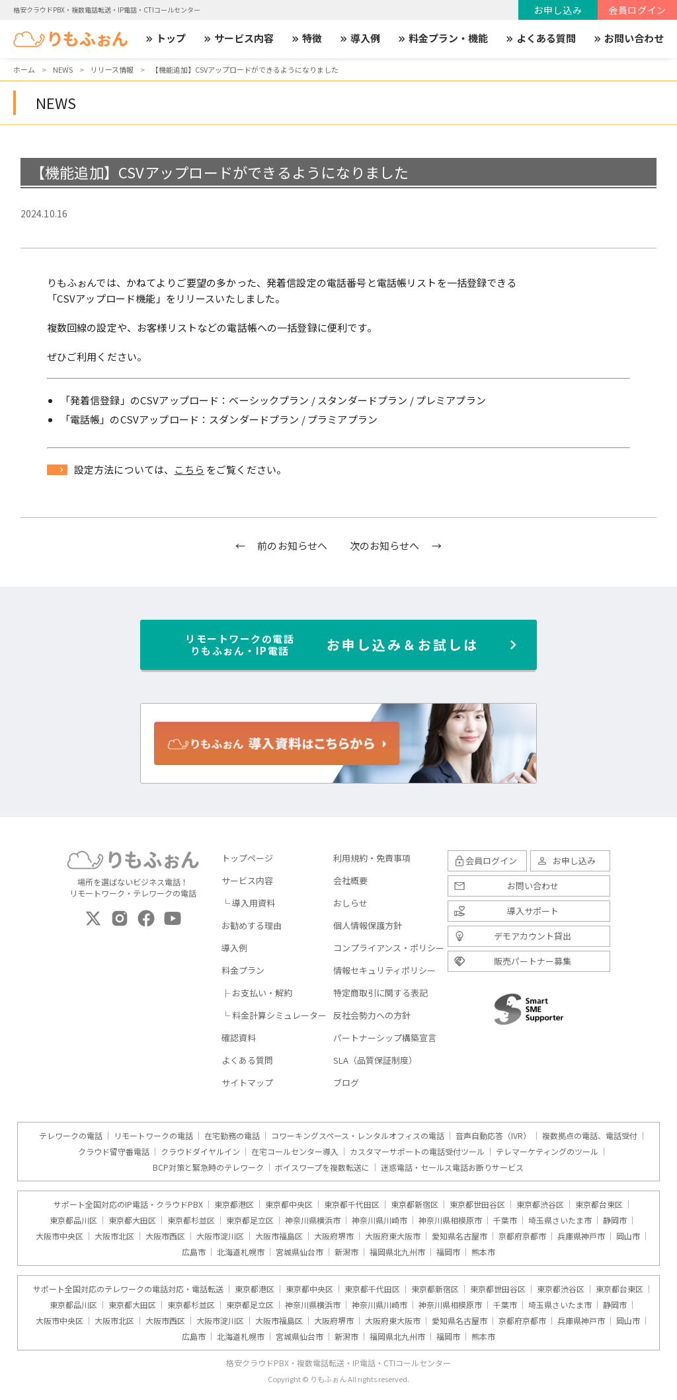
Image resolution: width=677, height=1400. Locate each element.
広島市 (194, 1252)
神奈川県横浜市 (312, 1220)
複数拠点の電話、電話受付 (589, 1136)
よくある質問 (540, 38)
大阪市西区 (165, 1236)
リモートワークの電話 (153, 1136)
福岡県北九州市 (397, 1252)
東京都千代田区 (351, 1204)
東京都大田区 (132, 1220)
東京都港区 (234, 1204)
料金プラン (242, 970)
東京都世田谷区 (477, 1204)
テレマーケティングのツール (547, 1152)
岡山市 (628, 1236)
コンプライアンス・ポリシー (388, 947)
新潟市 (346, 1252)
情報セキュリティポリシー (384, 970)
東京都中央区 (289, 1204)
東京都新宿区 (414, 1204)
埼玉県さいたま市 (560, 1220)
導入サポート (533, 910)
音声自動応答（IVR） (493, 1136)
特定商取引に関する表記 (380, 992)
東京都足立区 (250, 1220)
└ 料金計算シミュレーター (274, 1015)
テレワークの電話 (70, 1136)
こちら (189, 469)
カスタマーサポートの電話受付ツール (417, 1152)
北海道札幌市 (240, 1252)
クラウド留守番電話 (113, 1152)
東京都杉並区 (191, 1220)
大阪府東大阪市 (392, 1236)
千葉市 (505, 1220)
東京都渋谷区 (540, 1204)
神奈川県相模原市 (450, 1220)
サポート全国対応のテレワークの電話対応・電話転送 (128, 1289)
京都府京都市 (522, 1236)
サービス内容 (238, 38)
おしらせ (350, 903)
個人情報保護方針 (367, 925)
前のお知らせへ (292, 545)
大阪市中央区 (59, 1236)
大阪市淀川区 (220, 1236)
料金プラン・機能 (442, 38)
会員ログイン (637, 10)
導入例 (359, 38)
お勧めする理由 (251, 925)
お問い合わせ (628, 38)
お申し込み (558, 10)
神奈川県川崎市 (379, 1220)
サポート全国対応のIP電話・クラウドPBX (128, 1204)
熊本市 (483, 1252)
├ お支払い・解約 (256, 992)
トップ (165, 38)
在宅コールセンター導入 (294, 1152)
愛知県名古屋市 (459, 1236)
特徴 (306, 38)
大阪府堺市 (334, 1236)
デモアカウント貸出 (532, 936)
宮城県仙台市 (299, 1252)
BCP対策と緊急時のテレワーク (208, 1167)
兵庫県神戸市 (581, 1236)
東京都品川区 (73, 1220)
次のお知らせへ (385, 545)
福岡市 (448, 1252)
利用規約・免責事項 (372, 858)
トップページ (247, 858)
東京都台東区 (599, 1204)
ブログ (346, 1082)
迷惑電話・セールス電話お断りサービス (452, 1167)
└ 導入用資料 (248, 903)
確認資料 (238, 1037)
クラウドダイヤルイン (200, 1152)
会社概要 (350, 880)
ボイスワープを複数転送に (322, 1167)
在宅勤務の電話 (232, 1136)
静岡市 (615, 1220)
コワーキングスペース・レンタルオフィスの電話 (357, 1136)
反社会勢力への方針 (372, 1015)
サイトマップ (247, 1082)
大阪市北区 (114, 1236)
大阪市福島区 (279, 1236)
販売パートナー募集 (532, 961)
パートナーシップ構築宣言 (384, 1037)
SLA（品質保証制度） (375, 1060)
